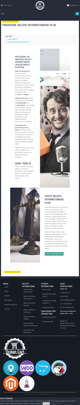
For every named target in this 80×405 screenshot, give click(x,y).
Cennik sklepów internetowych (28, 291)
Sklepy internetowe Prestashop (29, 311)
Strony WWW (46, 290)
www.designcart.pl (47, 394)
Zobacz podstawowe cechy (54, 254)
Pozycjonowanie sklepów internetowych (30, 324)
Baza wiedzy (8, 300)
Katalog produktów (48, 307)
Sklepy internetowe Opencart (29, 304)
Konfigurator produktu (49, 317)
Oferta (6, 291)
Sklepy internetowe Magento (29, 318)
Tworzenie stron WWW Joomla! (49, 295)
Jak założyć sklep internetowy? (28, 331)
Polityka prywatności (10, 305)
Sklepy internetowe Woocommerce (29, 297)
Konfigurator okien (48, 322)
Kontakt (6, 309)
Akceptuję (46, 404)
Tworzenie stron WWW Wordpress (49, 302)
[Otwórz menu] (77, 13)
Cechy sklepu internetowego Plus (18, 42)
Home (6, 287)
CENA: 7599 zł (12, 39)
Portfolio (7, 296)
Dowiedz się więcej (56, 404)
